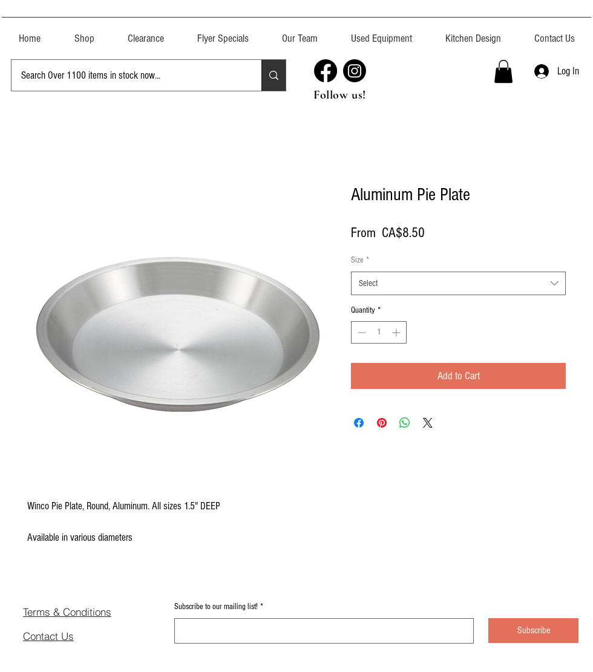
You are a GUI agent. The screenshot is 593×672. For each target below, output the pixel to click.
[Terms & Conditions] (86, 611)
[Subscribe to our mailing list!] (320, 631)
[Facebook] (325, 70)
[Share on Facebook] (359, 423)
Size (360, 260)
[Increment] (397, 332)
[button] (381, 33)
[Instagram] (354, 70)
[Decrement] (360, 332)
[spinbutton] (379, 332)
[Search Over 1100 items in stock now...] (127, 75)
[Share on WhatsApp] (405, 423)
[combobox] (458, 283)
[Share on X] (428, 423)
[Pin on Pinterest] (382, 423)
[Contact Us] (66, 636)
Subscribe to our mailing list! (218, 607)
